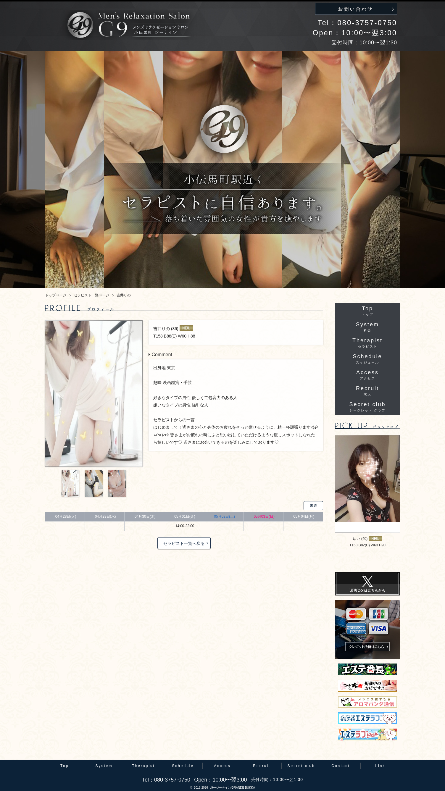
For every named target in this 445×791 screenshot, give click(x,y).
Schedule (367, 358)
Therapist (367, 343)
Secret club (367, 406)
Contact (340, 766)
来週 (313, 505)
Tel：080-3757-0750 (357, 23)
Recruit (367, 390)
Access (367, 374)
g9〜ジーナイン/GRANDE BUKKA (232, 787)
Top (367, 311)
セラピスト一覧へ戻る (184, 543)
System (367, 327)
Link (380, 766)
